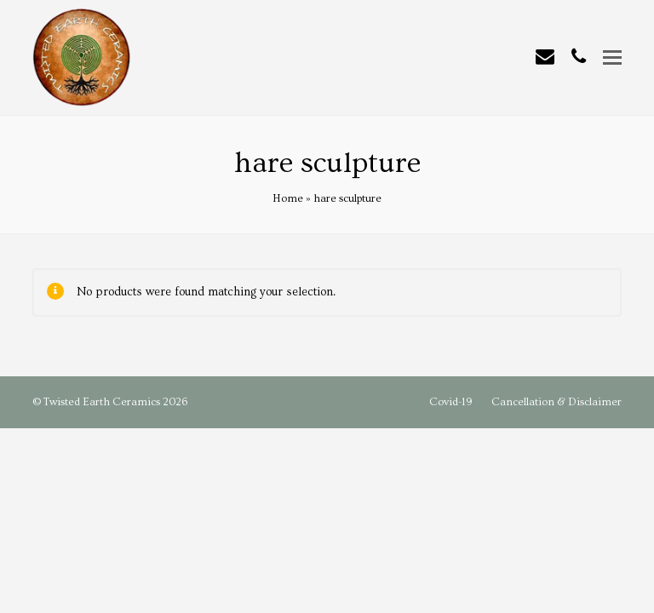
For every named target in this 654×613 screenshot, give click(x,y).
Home (287, 198)
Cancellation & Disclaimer (556, 402)
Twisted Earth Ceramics (101, 402)
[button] (612, 59)
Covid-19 (450, 402)
